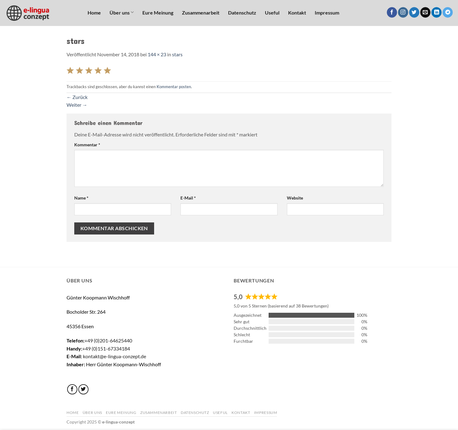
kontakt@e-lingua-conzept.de (114, 356)
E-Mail (188, 197)
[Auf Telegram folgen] (448, 12)
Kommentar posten (174, 86)
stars (177, 54)
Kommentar (87, 144)
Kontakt (297, 12)
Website (295, 197)
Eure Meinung (157, 12)
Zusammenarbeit (200, 12)
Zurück (77, 97)
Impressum (327, 12)
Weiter (77, 105)
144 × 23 (157, 54)
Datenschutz (242, 12)
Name (81, 197)
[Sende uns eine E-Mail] (425, 12)
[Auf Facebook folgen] (392, 12)
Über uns (122, 12)
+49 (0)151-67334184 (106, 348)
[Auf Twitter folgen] (414, 12)
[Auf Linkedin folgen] (436, 12)
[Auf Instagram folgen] (403, 12)
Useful (272, 12)
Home (94, 12)
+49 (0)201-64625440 (108, 340)
